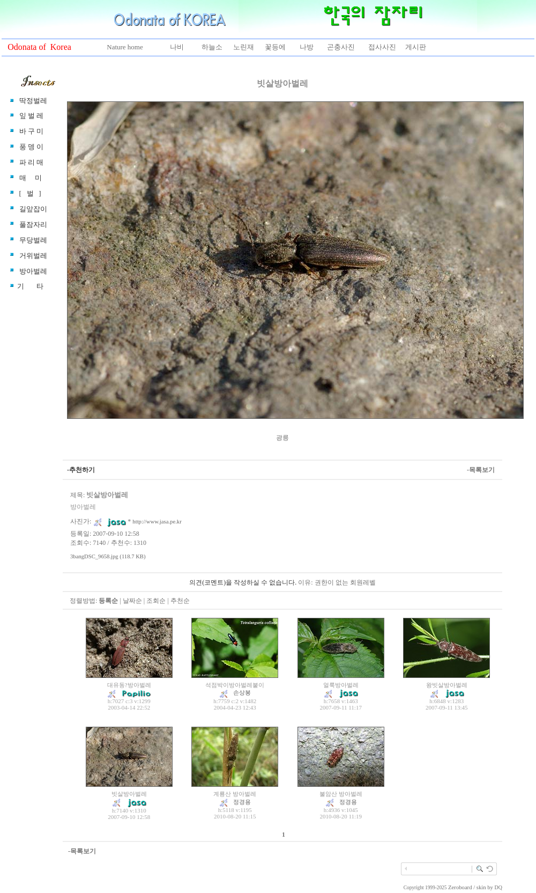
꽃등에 (275, 47)
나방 (307, 47)
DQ (498, 887)
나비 (177, 47)
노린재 (243, 47)
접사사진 (382, 47)
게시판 (415, 47)
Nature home (125, 47)
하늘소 (212, 47)
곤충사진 (341, 47)
